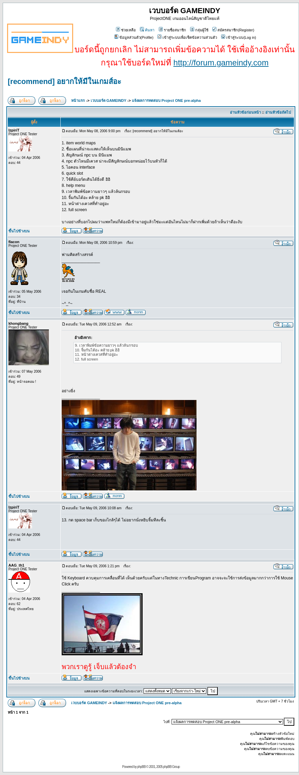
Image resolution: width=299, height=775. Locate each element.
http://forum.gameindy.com (220, 62)
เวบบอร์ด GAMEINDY (108, 100)
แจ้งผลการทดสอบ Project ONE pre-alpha (166, 100)
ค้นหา (147, 30)
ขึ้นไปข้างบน (19, 231)
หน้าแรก (78, 100)
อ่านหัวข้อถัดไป (278, 112)
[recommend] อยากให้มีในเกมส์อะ (64, 81)
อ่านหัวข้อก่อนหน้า (245, 112)
